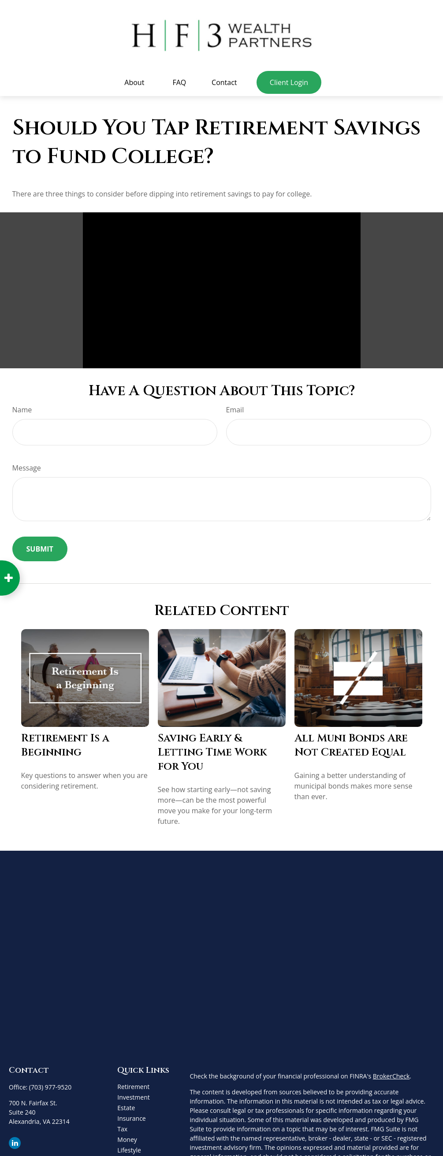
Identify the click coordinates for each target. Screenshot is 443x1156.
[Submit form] (39, 546)
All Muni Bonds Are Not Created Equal (351, 742)
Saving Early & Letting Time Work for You (212, 749)
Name (22, 406)
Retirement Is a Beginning (65, 742)
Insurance (131, 1115)
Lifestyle (129, 1147)
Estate (126, 1104)
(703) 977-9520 (50, 1084)
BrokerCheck (391, 1073)
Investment (133, 1094)
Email (235, 406)
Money (127, 1136)
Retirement (133, 1083)
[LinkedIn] (15, 1140)
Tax (122, 1126)
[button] (134, 79)
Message (26, 465)
